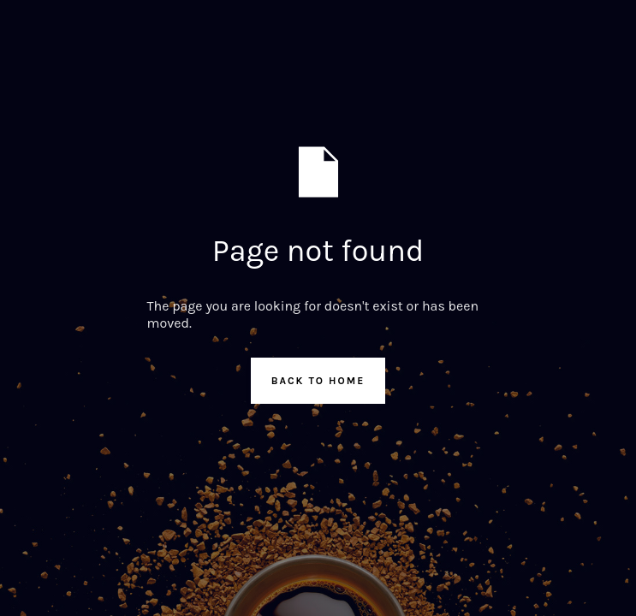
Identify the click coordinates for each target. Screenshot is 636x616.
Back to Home (318, 381)
